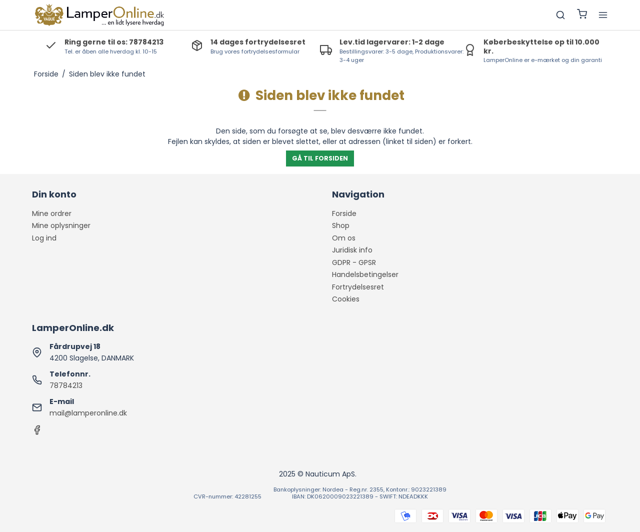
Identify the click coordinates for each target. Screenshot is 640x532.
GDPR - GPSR (354, 263)
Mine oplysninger (61, 225)
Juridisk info (352, 250)
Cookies (346, 299)
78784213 (66, 385)
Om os (344, 238)
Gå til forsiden (320, 158)
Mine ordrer (52, 213)
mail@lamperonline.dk (88, 413)
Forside (344, 213)
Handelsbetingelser (365, 275)
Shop (341, 225)
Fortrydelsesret (358, 287)
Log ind (44, 238)
